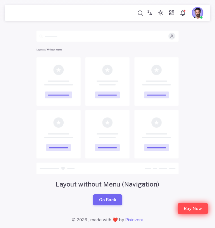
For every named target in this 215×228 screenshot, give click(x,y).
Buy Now (193, 208)
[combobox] (140, 13)
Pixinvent (134, 219)
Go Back (107, 199)
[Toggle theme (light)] (160, 12)
